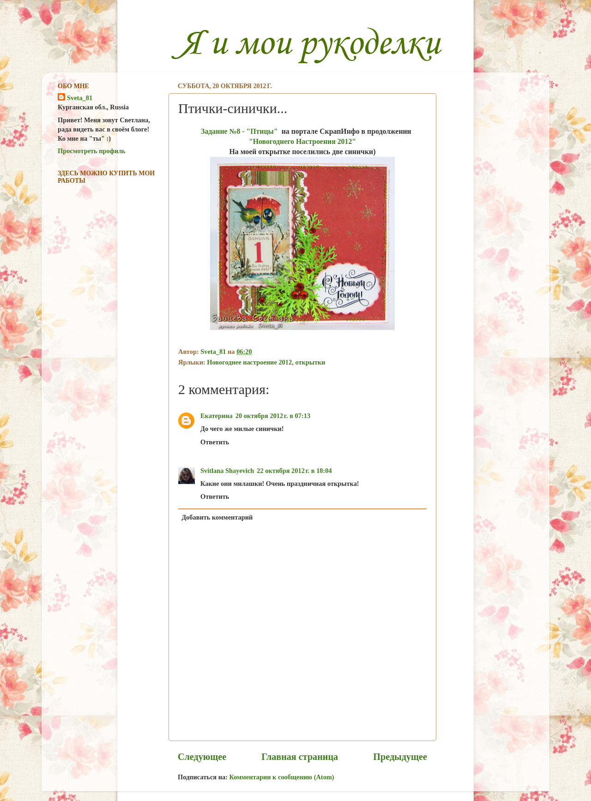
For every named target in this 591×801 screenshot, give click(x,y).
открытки (310, 362)
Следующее (202, 757)
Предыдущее (400, 757)
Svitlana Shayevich (227, 470)
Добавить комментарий (217, 517)
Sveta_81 (79, 98)
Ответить (214, 442)
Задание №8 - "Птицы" (238, 131)
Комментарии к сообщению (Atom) (281, 777)
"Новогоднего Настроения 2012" (302, 141)
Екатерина (216, 415)
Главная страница (299, 757)
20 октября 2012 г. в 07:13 (272, 415)
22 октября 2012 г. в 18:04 (294, 470)
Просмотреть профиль (92, 151)
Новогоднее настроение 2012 (249, 362)
